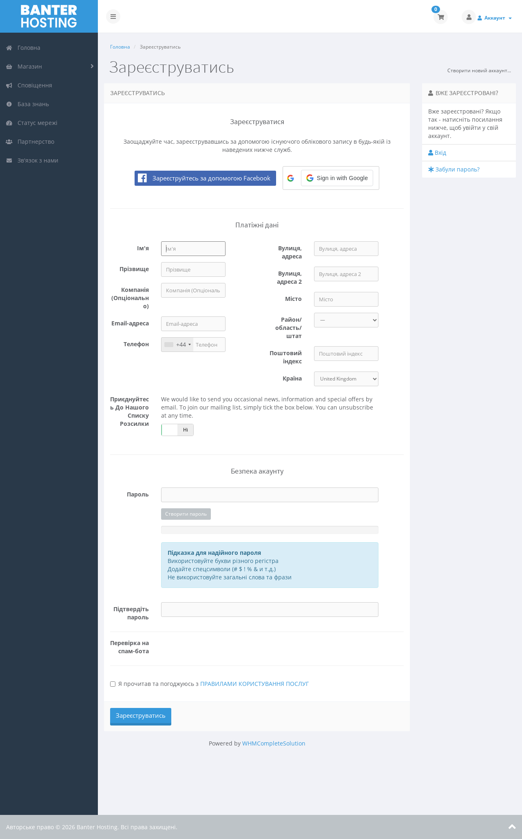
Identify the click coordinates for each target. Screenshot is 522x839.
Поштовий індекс (286, 357)
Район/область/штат (288, 328)
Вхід (437, 152)
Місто (293, 299)
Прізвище (134, 269)
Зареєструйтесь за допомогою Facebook (211, 178)
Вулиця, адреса (290, 252)
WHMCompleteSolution (273, 743)
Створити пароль (186, 513)
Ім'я (143, 248)
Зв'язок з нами (32, 160)
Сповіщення (29, 85)
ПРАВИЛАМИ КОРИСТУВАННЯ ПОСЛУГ (254, 684)
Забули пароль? (454, 169)
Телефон (136, 344)
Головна (23, 47)
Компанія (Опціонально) (130, 298)
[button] (337, 178)
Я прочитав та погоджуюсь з (209, 684)
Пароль (138, 494)
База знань (27, 104)
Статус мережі (32, 123)
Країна (292, 378)
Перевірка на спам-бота (129, 647)
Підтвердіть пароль (131, 613)
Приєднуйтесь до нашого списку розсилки (129, 411)
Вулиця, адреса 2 (289, 277)
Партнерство (30, 141)
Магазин (24, 66)
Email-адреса (130, 323)
